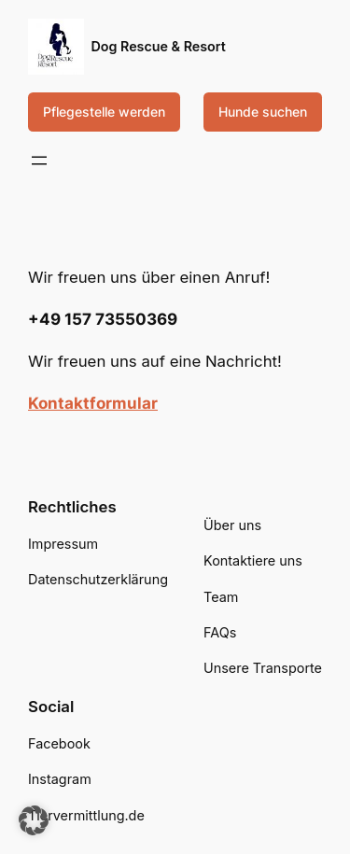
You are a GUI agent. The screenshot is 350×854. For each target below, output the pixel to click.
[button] (33, 820)
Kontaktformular (93, 403)
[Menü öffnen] (39, 160)
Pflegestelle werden (104, 111)
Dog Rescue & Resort (158, 46)
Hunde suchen (262, 111)
